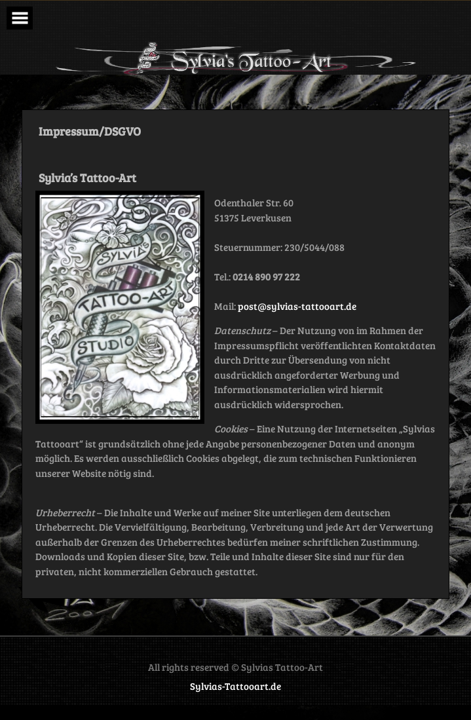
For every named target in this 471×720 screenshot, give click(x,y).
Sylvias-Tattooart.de (235, 685)
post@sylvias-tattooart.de (297, 306)
